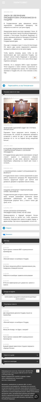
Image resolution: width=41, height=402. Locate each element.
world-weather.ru (20, 299)
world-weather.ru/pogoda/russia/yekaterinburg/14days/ (20, 297)
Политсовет (20, 2)
